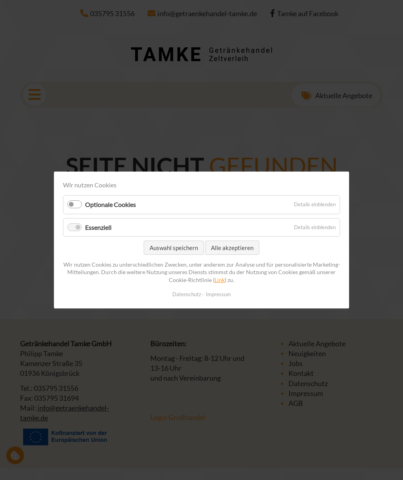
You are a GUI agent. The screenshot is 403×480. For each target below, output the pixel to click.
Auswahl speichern (174, 247)
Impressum (218, 294)
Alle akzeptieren (232, 247)
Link (219, 279)
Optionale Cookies (110, 205)
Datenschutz (186, 294)
